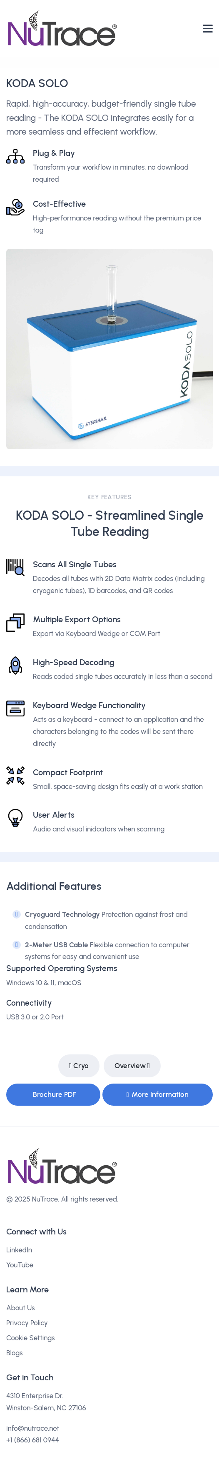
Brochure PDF (54, 1094)
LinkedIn (19, 1250)
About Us (20, 1308)
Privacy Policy (27, 1323)
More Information (158, 1094)
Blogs (14, 1353)
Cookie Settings (30, 1338)
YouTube (19, 1265)
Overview (132, 1065)
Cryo (79, 1065)
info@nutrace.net (33, 1428)
